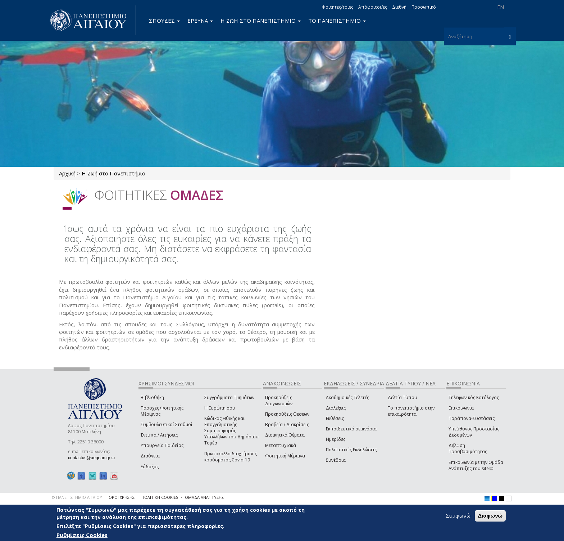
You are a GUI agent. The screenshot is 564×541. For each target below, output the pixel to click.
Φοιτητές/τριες (337, 7)
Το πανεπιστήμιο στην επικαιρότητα (411, 411)
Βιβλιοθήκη (152, 397)
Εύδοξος (150, 467)
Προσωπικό (423, 7)
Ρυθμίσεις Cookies (82, 534)
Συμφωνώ (458, 515)
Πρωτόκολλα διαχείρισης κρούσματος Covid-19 (230, 457)
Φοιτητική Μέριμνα (285, 456)
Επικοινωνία (461, 408)
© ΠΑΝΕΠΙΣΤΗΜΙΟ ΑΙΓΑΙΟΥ (77, 497)
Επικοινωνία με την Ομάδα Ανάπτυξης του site (476, 465)
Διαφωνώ (490, 516)
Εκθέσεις (335, 418)
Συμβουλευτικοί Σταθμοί (166, 424)
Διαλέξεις (336, 408)
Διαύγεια (150, 456)
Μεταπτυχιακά (280, 445)
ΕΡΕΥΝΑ (200, 20)
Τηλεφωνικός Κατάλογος (474, 397)
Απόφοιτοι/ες (372, 7)
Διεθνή (399, 7)
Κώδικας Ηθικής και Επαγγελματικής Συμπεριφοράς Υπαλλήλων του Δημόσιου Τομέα (231, 430)
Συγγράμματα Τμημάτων (229, 397)
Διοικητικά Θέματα (285, 435)
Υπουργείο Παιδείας (162, 445)
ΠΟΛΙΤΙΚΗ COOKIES (159, 497)
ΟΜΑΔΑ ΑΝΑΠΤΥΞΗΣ (204, 497)
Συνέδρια (336, 460)
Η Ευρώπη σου (219, 408)
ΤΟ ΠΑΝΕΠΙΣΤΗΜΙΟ (337, 20)
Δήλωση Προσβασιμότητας (468, 448)
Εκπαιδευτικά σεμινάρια (351, 429)
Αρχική (67, 173)
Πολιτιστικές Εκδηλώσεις (351, 450)
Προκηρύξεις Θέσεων (287, 414)
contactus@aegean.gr (91, 457)
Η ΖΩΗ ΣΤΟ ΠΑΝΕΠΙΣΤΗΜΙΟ (260, 20)
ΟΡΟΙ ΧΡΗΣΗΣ (122, 497)
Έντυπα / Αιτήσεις (159, 435)
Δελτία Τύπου (402, 397)
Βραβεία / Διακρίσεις (287, 424)
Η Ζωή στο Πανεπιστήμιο (113, 173)
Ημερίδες (335, 439)
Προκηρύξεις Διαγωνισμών (278, 400)
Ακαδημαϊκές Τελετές (347, 397)
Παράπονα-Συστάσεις (472, 418)
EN (500, 7)
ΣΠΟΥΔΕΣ (164, 20)
